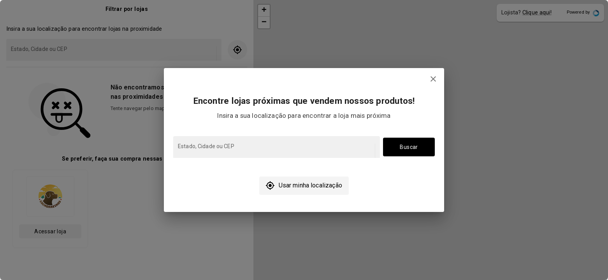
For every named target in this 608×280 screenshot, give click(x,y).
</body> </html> (304, 140)
